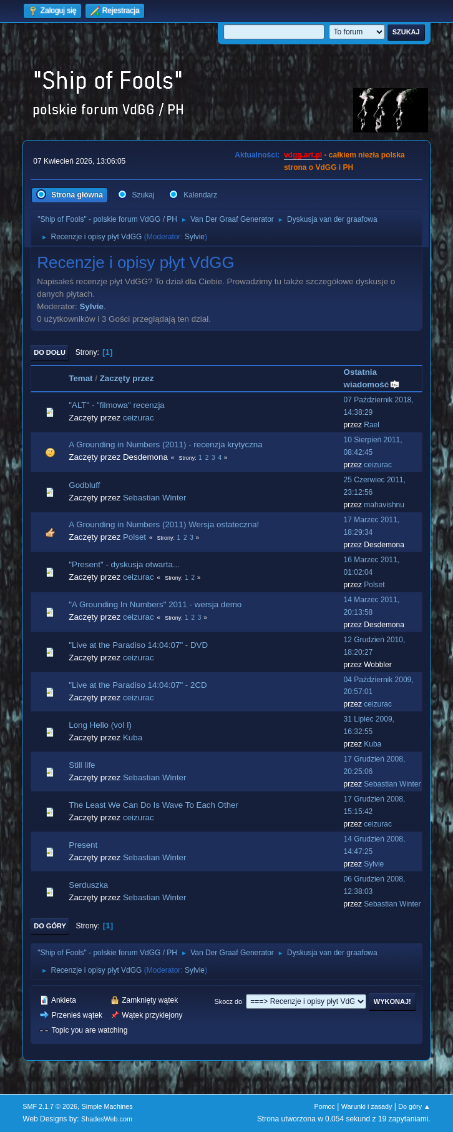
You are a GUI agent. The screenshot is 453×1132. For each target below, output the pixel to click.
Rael (371, 424)
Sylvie (195, 236)
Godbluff (84, 485)
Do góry (50, 926)
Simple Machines (107, 1106)
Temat (80, 378)
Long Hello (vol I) (100, 725)
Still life (82, 765)
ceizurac (138, 417)
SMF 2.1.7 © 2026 (49, 1106)
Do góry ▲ (414, 1106)
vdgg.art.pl (303, 155)
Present (83, 845)
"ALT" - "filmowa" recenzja (116, 405)
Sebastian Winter (155, 497)
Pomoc (324, 1106)
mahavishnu (384, 504)
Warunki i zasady (366, 1106)
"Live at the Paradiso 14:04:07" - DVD (138, 645)
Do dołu (50, 352)
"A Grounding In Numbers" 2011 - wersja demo (155, 604)
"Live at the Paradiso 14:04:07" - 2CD (138, 685)
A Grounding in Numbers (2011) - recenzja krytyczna (165, 444)
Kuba (132, 737)
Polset (134, 537)
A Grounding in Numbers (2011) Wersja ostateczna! (164, 524)
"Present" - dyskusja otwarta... (124, 564)
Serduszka (88, 885)
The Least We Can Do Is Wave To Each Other (153, 805)
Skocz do (228, 1001)
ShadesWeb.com (106, 1119)
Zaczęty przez (127, 378)
